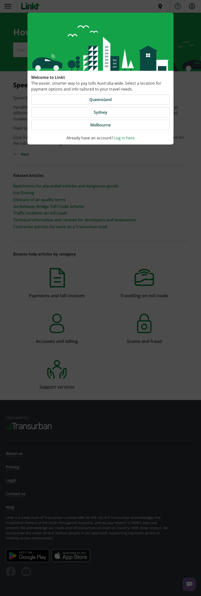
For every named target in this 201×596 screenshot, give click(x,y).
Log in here (124, 138)
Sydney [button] (100, 112)
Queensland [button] (100, 99)
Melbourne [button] (100, 125)
